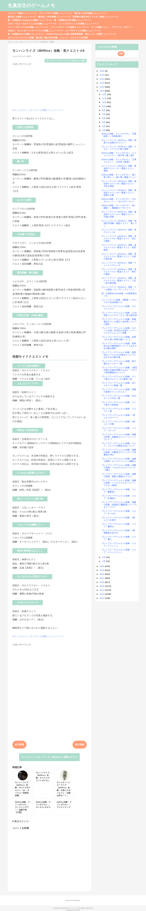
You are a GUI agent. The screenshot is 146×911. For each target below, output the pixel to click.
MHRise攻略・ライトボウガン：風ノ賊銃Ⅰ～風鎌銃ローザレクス (119, 206)
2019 (102, 570)
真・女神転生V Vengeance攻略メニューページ (30, 20)
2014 (102, 590)
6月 (104, 118)
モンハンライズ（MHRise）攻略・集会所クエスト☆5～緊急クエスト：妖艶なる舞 (119, 192)
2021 (102, 91)
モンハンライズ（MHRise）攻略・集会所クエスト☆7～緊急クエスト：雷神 (119, 168)
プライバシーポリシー (122, 27)
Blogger (77, 900)
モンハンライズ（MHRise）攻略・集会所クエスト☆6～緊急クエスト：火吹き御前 (119, 183)
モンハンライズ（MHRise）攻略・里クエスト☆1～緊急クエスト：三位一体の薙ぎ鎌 (119, 280)
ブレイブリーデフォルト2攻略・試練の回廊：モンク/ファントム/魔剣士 (119, 460)
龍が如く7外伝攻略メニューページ (54, 17)
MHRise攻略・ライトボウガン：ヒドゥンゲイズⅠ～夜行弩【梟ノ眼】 (119, 154)
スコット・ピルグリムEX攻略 (74, 37)
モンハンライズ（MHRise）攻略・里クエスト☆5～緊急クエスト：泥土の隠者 (119, 238)
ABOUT (11, 30)
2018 (102, 574)
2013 (102, 594)
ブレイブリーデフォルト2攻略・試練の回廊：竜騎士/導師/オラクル (119, 475)
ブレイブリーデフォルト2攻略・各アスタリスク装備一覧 (119, 384)
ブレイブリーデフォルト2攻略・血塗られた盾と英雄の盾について (119, 338)
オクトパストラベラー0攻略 (21, 37)
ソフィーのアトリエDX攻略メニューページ (28, 27)
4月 (104, 126)
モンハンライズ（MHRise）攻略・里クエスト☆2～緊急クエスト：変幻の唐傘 (119, 271)
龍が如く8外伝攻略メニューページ (90, 13)
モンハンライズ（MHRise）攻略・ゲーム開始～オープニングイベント (119, 288)
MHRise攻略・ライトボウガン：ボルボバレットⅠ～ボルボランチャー (119, 200)
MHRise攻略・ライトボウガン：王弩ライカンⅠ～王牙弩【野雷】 (119, 160)
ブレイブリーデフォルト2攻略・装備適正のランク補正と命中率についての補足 (119, 321)
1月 (104, 561)
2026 (102, 71)
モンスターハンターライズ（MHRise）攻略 (66, 61)
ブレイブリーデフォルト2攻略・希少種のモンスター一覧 (119, 362)
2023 (102, 83)
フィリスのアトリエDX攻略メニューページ (79, 23)
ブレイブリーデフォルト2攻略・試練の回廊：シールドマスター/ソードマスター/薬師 (119, 482)
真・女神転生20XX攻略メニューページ (26, 34)
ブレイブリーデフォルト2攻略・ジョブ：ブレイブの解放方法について (119, 444)
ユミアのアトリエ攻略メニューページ (83, 30)
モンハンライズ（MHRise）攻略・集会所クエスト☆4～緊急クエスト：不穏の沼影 (119, 214)
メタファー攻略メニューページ (22, 13)
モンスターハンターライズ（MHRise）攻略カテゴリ (49, 757)
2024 (102, 79)
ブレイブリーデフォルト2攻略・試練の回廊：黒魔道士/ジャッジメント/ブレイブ (119, 437)
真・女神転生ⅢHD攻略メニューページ (72, 20)
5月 (104, 122)
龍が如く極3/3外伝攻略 (47, 37)
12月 (104, 94)
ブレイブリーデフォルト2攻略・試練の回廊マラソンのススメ (119, 390)
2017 (102, 578)
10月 (104, 102)
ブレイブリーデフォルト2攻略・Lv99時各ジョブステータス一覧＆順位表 (119, 314)
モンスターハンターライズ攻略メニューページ (38, 110)
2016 (102, 582)
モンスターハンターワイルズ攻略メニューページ (40, 30)
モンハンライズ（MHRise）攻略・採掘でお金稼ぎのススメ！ (119, 141)
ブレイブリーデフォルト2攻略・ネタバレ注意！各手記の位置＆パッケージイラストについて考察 (119, 330)
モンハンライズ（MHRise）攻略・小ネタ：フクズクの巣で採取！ (119, 147)
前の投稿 (79, 744)
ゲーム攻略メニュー (100, 27)
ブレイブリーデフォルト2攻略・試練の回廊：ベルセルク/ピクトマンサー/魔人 (119, 467)
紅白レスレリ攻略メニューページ (100, 34)
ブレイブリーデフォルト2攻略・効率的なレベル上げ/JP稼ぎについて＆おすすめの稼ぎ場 (119, 354)
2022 (102, 87)
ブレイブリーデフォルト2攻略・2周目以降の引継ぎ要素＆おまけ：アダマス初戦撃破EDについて (119, 370)
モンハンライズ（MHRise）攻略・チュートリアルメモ (119, 264)
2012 (102, 598)
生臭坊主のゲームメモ (31, 5)
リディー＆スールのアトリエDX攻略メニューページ (32, 23)
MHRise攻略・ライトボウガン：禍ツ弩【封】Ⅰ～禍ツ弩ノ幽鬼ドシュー (119, 176)
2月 (104, 557)
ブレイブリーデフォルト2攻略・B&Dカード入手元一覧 (119, 397)
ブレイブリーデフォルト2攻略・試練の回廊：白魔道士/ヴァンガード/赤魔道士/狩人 (119, 452)
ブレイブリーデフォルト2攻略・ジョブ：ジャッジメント (119, 551)
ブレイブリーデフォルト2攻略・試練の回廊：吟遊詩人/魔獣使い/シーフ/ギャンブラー (119, 504)
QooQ (77, 910)
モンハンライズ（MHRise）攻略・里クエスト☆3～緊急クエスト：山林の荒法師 (119, 256)
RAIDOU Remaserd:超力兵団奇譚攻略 (64, 34)
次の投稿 (19, 744)
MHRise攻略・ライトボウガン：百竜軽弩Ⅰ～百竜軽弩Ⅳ (119, 135)
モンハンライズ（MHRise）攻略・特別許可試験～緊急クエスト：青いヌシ (119, 223)
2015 (102, 586)
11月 (104, 98)
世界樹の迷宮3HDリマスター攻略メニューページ (96, 17)
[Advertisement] (49, 85)
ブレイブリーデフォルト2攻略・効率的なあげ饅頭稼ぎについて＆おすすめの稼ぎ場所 (119, 345)
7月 (104, 114)
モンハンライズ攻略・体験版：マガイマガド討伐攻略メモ (119, 301)
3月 (104, 130)
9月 (104, 106)
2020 (102, 566)
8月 (104, 110)
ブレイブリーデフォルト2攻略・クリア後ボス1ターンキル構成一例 (119, 377)
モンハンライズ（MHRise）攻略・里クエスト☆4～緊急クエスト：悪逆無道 (119, 247)
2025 (102, 75)
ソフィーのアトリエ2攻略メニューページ (69, 27)
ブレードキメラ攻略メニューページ (55, 13)
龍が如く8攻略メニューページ (22, 17)
